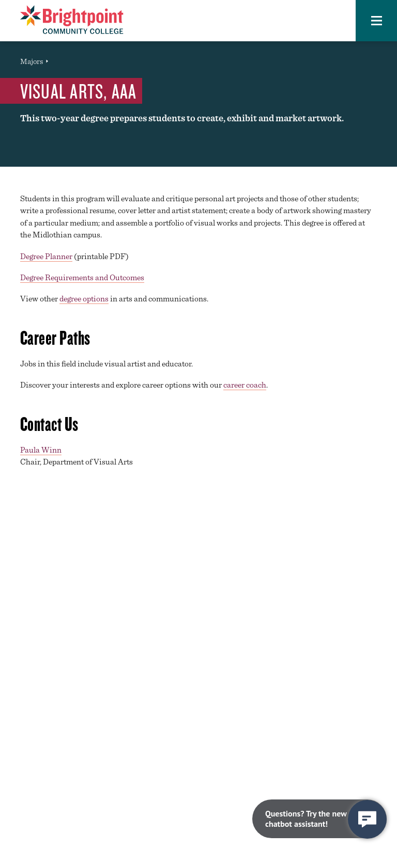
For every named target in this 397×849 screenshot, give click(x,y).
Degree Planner (46, 256)
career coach (244, 385)
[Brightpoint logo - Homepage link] (72, 19)
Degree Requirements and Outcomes (82, 277)
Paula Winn (41, 450)
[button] (376, 20)
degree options (84, 298)
